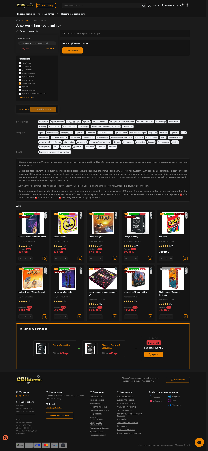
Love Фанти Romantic (63, 292)
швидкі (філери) (73, 122)
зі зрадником (102, 137)
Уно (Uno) (163, 237)
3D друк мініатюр (124, 410)
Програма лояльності (48, 14)
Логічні (175, 142)
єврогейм (79, 133)
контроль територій (138, 133)
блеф (183, 133)
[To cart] (44, 258)
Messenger (174, 405)
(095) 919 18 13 (22, 396)
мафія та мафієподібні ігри (50, 142)
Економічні (65, 147)
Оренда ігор (122, 419)
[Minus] (21, 258)
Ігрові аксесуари (97, 400)
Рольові (151, 142)
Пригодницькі (163, 142)
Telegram (174, 396)
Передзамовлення (26, 14)
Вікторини (101, 147)
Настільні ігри (26, 20)
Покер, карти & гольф (99, 428)
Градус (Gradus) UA (61, 345)
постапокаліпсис (105, 133)
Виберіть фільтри (43, 109)
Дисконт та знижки (125, 400)
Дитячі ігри (83, 126)
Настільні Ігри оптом (126, 430)
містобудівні (69, 142)
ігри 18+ (86, 122)
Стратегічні (140, 142)
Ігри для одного (69, 126)
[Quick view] (46, 213)
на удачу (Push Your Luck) (100, 142)
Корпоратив (122, 426)
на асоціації (82, 142)
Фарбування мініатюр (126, 407)
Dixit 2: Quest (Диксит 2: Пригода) (169, 293)
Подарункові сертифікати (73, 14)
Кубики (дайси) (96, 431)
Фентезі (117, 142)
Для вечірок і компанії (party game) (105, 126)
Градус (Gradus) (131, 237)
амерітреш (91, 133)
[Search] (143, 5)
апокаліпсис (52, 133)
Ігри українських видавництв (122, 122)
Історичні (112, 147)
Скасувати (24, 49)
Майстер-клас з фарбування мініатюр (129, 415)
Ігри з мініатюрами (145, 122)
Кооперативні (44, 147)
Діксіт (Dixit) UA (96, 237)
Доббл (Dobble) (60, 237)
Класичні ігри (96, 403)
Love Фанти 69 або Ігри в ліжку (32, 237)
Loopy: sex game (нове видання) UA (103, 293)
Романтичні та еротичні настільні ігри (54, 152)
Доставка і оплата (125, 396)
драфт (41, 133)
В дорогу (42, 126)
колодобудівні (66, 133)
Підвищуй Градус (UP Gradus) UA (111, 346)
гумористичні (121, 133)
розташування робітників (121, 137)
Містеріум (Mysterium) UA (135, 292)
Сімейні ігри (128, 126)
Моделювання (96, 414)
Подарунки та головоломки (96, 424)
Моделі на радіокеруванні (96, 418)
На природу (161, 122)
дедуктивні (43, 137)
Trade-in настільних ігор (127, 423)
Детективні (78, 147)
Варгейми (90, 147)
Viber (172, 400)
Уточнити (50, 49)
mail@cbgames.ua (53, 407)
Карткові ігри (174, 122)
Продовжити (72, 50)
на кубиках (43, 122)
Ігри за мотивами (100, 122)
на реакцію (75, 137)
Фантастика (128, 142)
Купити (153, 354)
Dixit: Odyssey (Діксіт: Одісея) (31, 292)
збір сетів (153, 133)
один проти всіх (175, 137)
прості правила (57, 122)
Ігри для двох (54, 126)
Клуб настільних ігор (126, 403)
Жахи (56, 147)
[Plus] (30, 258)
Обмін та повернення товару (129, 433)
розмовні (163, 133)
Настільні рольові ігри (99, 410)
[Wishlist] (46, 217)
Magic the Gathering (98, 407)
